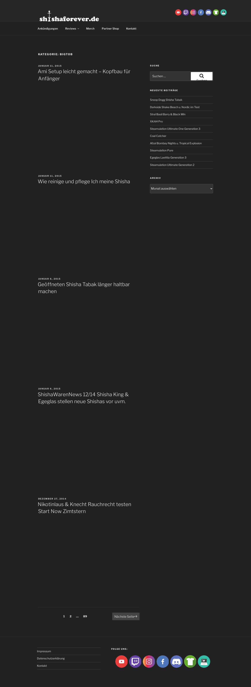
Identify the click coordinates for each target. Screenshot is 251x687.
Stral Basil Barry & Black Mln (167, 114)
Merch (90, 28)
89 (86, 616)
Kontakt (131, 28)
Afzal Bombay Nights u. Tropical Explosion (176, 143)
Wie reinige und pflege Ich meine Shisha (84, 181)
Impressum (44, 651)
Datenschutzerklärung (51, 658)
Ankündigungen (48, 28)
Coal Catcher (158, 135)
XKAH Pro (156, 121)
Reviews (72, 28)
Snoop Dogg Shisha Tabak (166, 99)
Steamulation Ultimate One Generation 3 (175, 128)
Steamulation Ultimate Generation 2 (172, 164)
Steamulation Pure (161, 150)
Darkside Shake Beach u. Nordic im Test (175, 107)
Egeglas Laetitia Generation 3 (168, 157)
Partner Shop (110, 28)
